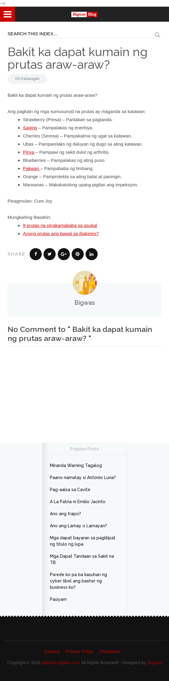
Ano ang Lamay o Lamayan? (78, 525)
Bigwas (155, 662)
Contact (52, 651)
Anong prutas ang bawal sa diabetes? (61, 233)
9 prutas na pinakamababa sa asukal (60, 225)
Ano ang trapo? (65, 513)
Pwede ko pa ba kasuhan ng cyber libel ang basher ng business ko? (78, 581)
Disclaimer (109, 651)
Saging (30, 127)
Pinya (28, 152)
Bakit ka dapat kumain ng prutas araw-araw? (78, 58)
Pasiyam (58, 599)
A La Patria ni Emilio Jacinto (78, 501)
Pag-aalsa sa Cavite (70, 489)
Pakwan (32, 168)
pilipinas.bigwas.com (60, 662)
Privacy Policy (79, 651)
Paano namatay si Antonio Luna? (83, 477)
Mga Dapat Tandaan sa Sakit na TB (82, 559)
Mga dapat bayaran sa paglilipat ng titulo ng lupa (82, 541)
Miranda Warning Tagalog (76, 465)
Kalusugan (30, 79)
